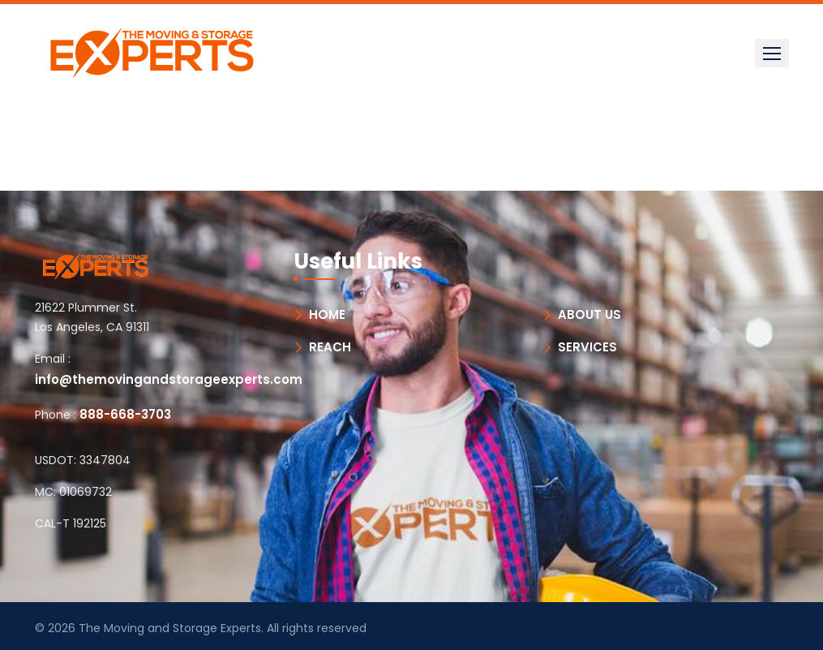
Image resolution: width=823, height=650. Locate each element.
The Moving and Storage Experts (170, 628)
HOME (327, 314)
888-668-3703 (125, 414)
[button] (772, 53)
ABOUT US (589, 314)
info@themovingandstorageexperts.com (168, 379)
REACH (330, 346)
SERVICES (587, 346)
